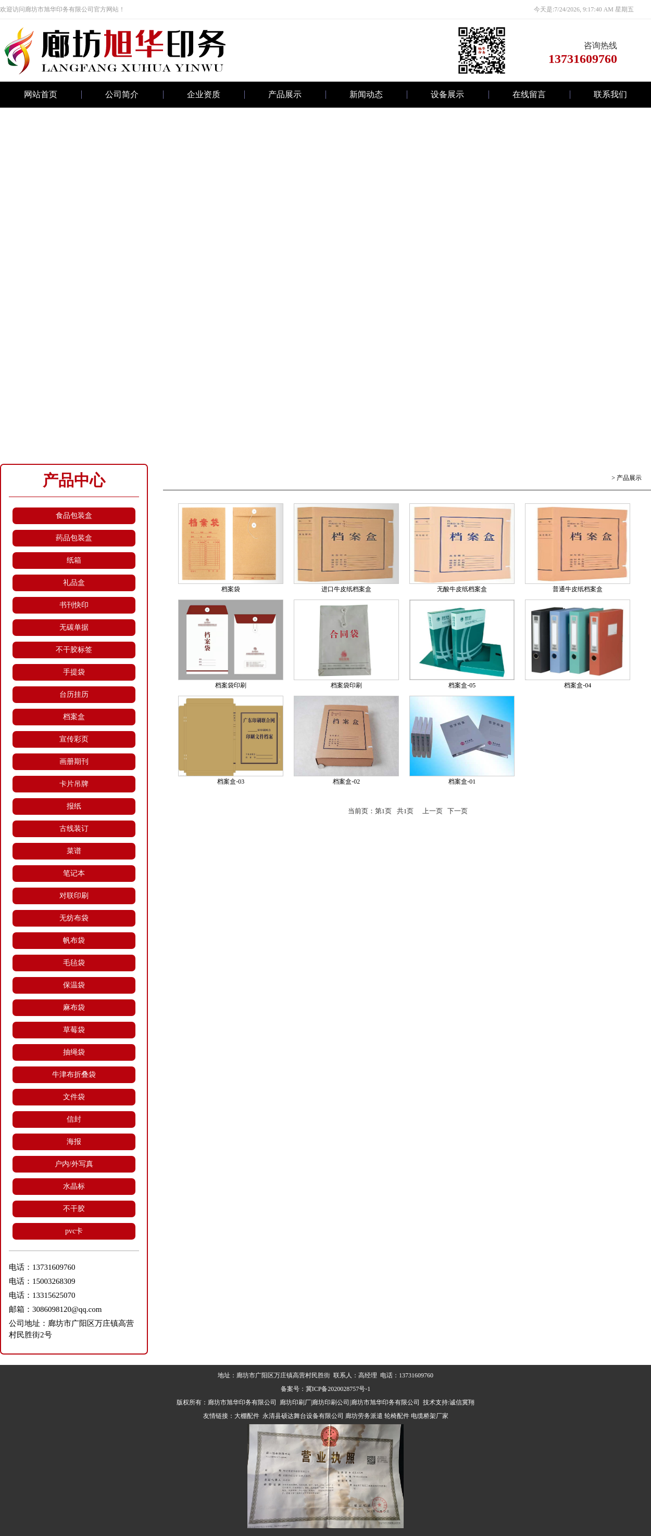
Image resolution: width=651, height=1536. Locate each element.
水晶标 (74, 1186)
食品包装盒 (74, 515)
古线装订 (74, 828)
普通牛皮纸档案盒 (578, 589)
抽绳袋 (74, 1052)
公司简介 (122, 94)
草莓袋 (74, 1030)
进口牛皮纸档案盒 (346, 589)
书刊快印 (74, 605)
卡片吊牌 (74, 784)
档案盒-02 (346, 781)
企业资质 (203, 94)
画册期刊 (74, 761)
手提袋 (74, 672)
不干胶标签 (74, 650)
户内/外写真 (74, 1164)
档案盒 (74, 717)
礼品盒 (74, 583)
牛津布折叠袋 (74, 1074)
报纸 (74, 806)
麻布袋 (74, 1007)
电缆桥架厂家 (429, 1416)
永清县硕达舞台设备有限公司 (302, 1416)
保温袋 (74, 985)
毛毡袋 (74, 963)
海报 (74, 1142)
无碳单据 (74, 627)
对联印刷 (74, 896)
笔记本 (74, 873)
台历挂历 (74, 694)
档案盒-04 (577, 685)
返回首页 (597, 477)
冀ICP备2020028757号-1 (338, 1388)
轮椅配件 (396, 1416)
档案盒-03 (230, 781)
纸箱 (74, 560)
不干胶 (74, 1209)
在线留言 (529, 94)
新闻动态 (366, 94)
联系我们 (610, 94)
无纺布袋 (74, 918)
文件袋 (74, 1097)
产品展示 (285, 94)
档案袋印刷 (230, 685)
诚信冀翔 (461, 1402)
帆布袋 (74, 940)
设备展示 (447, 94)
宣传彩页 (74, 739)
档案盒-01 (461, 781)
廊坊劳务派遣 (364, 1416)
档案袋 (230, 589)
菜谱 (74, 851)
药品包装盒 (74, 538)
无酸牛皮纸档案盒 (462, 589)
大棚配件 (246, 1416)
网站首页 (40, 94)
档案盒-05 (461, 685)
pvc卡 (74, 1231)
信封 (74, 1119)
